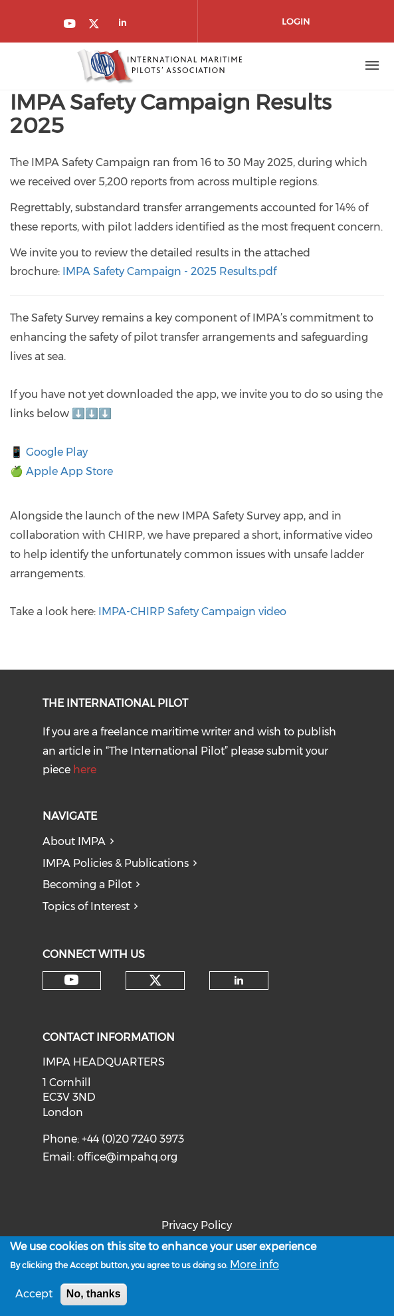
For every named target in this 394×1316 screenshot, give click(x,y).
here (84, 769)
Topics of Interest (86, 906)
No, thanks (93, 1295)
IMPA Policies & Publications (116, 863)
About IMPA (74, 841)
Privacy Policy (196, 1225)
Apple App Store (69, 471)
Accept (33, 1295)
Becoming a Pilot (87, 884)
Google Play (57, 452)
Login (296, 21)
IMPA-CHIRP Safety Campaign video (192, 611)
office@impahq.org (127, 1157)
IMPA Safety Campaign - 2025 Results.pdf (169, 271)
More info (254, 1266)
